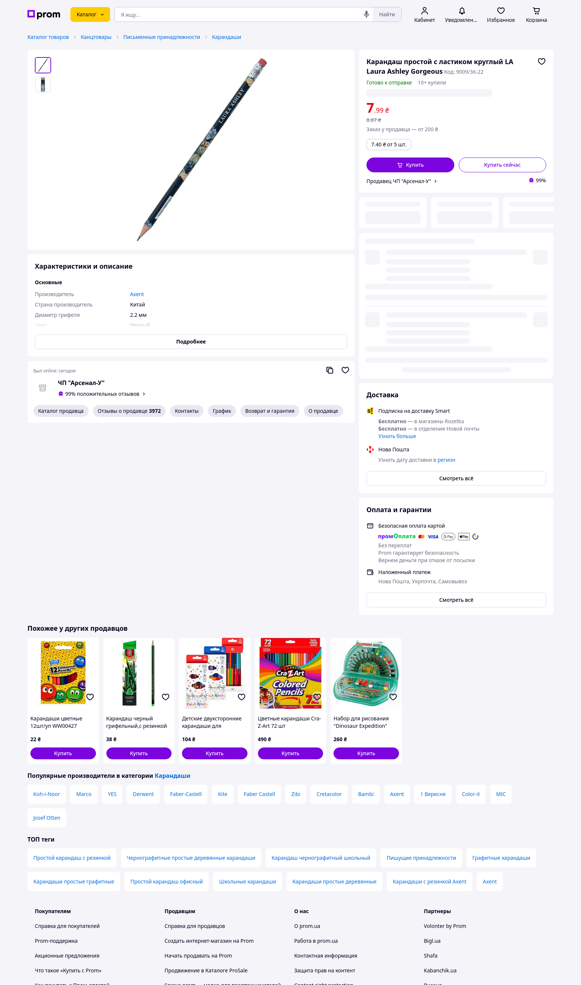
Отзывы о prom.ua (317, 814)
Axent (397, 608)
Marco (84, 608)
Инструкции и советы (62, 851)
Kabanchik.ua (440, 784)
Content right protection (323, 799)
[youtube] (428, 923)
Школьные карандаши (247, 695)
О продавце (323, 410)
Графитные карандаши (501, 672)
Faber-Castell (186, 608)
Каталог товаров (48, 36)
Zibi (295, 608)
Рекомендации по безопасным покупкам (86, 814)
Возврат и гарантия (270, 410)
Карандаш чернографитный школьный (321, 672)
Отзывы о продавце (129, 411)
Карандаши (226, 36)
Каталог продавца (61, 410)
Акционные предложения (67, 769)
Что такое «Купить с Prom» (68, 784)
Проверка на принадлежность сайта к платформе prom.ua (82, 833)
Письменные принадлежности (161, 36)
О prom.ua (307, 740)
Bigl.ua (432, 755)
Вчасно (433, 799)
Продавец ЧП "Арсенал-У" (398, 181)
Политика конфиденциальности (205, 851)
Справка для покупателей (67, 740)
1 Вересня (432, 608)
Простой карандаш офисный (166, 695)
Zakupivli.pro (439, 814)
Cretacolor (329, 608)
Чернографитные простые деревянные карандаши (191, 672)
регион (435, 92)
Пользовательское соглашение (204, 836)
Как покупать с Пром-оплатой (72, 799)
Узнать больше (397, 250)
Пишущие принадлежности (421, 672)
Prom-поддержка (56, 755)
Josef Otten (46, 632)
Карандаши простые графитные (73, 695)
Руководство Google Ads (195, 903)
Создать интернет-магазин (198, 755)
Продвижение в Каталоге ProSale (206, 784)
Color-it (471, 608)
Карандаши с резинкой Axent (430, 695)
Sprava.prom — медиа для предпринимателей (223, 799)
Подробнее (191, 341)
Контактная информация (325, 769)
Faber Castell (259, 608)
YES (112, 608)
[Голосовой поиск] (366, 14)
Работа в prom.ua (316, 755)
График (222, 410)
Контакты (187, 410)
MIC (501, 608)
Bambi (366, 608)
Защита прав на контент (324, 784)
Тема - (194, 923)
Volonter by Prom (445, 740)
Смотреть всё (456, 292)
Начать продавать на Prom (198, 769)
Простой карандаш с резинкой (71, 672)
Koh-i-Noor (46, 608)
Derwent (143, 608)
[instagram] (455, 923)
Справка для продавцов (195, 740)
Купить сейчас (502, 164)
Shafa (431, 769)
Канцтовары (96, 36)
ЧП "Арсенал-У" (81, 383)
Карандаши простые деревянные (334, 695)
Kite (222, 608)
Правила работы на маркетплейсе (207, 866)
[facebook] (441, 923)
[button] (410, 164)
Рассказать (329, 971)
